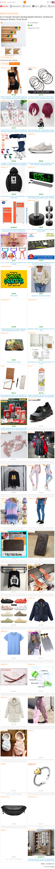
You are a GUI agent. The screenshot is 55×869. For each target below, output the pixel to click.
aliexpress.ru (4, 134)
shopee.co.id (4, 333)
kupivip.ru (30, 730)
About (43, 864)
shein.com (31, 266)
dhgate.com (4, 432)
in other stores (14, 63)
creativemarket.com (6, 266)
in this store (4, 63)
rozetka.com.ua (32, 797)
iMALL (53, 866)
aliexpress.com (5, 67)
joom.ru (3, 366)
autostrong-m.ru (5, 299)
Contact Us (50, 864)
